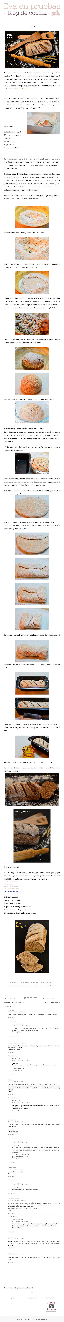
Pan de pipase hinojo (10, 881)
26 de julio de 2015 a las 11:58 (17, 1011)
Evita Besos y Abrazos (17, 1024)
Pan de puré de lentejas (11, 886)
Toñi (9, 1041)
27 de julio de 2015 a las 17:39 (17, 1200)
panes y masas (40, 982)
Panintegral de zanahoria (11, 888)
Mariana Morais (12, 1167)
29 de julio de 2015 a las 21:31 (21, 1142)
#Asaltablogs (21, 982)
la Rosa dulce (11, 1237)
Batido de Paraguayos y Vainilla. (14, 1002)
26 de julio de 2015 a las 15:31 (17, 1169)
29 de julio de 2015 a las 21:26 (21, 1060)
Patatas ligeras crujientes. (51, 1002)
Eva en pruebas (22, 1319)
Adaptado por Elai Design (42, 1319)
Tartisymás (11, 1010)
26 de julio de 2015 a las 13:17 (17, 1081)
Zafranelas (11, 1253)
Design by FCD (30, 1319)
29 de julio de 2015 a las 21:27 (21, 1102)
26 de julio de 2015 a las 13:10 (17, 1043)
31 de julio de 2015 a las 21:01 (17, 1238)
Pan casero (33, 98)
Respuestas (13, 1021)
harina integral (30, 982)
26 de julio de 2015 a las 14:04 (17, 1121)
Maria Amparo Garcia (13, 1198)
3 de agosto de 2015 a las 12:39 (17, 1254)
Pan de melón (8, 884)
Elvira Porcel (11, 1079)
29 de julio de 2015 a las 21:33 (21, 1221)
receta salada (49, 982)
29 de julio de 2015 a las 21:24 (21, 1025)
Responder (11, 1017)
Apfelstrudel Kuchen (13, 1120)
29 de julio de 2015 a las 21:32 (21, 1184)
